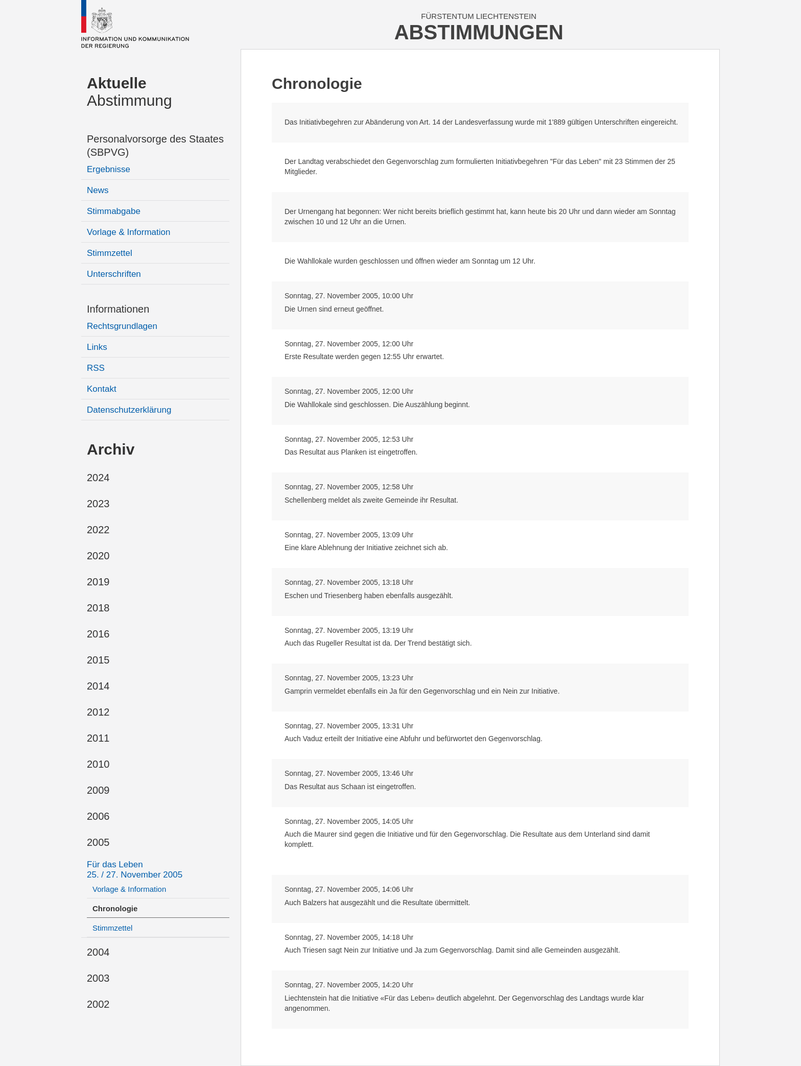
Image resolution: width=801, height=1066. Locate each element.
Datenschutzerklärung (129, 410)
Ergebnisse (108, 169)
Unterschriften (114, 274)
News (98, 190)
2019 (98, 581)
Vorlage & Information (128, 232)
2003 (98, 978)
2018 (98, 607)
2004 (98, 952)
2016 (98, 633)
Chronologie (114, 908)
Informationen (118, 309)
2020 (98, 555)
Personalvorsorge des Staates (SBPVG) (155, 145)
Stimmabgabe (113, 211)
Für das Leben (134, 870)
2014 (98, 686)
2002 (98, 1004)
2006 (98, 816)
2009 (98, 790)
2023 (98, 503)
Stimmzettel (109, 253)
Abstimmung (129, 92)
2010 (98, 764)
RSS (96, 368)
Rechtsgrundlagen (122, 326)
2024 (98, 477)
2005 (98, 842)
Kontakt (101, 389)
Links (97, 347)
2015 (98, 660)
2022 (98, 529)
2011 (98, 738)
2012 (98, 712)
